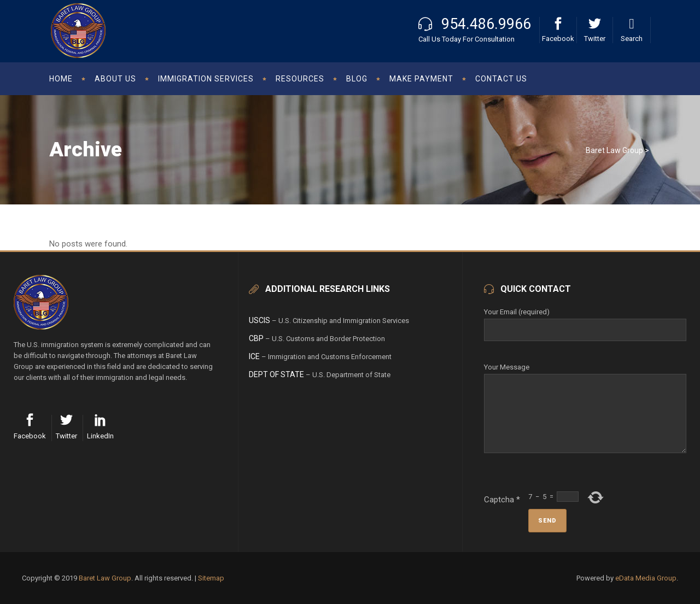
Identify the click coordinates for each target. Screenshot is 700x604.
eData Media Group (645, 578)
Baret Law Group (614, 150)
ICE (254, 356)
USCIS (259, 320)
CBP (256, 338)
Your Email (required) (585, 321)
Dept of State (276, 374)
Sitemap (211, 578)
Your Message (585, 373)
